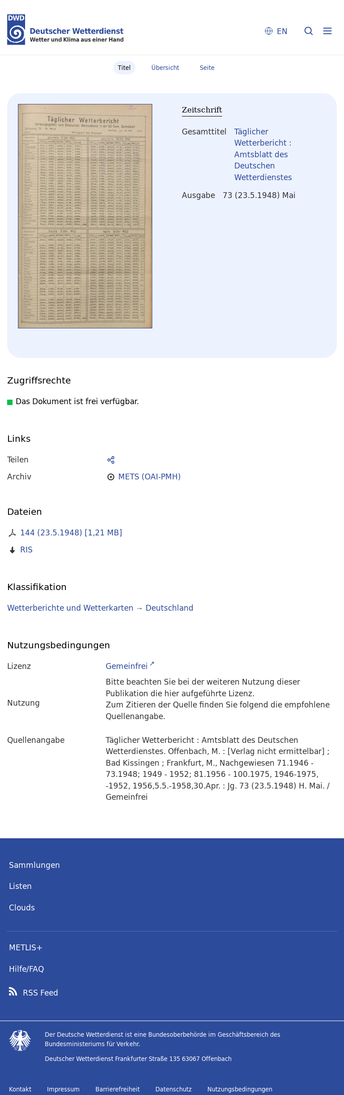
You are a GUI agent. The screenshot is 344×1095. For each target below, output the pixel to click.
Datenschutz (173, 1089)
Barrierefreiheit (117, 1089)
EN (282, 31)
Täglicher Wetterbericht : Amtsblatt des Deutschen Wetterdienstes (263, 154)
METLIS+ (26, 947)
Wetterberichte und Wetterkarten (70, 607)
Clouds (22, 907)
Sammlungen (34, 864)
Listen (20, 885)
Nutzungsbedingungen (239, 1089)
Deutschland (170, 607)
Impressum (63, 1089)
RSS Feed (40, 992)
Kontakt (20, 1089)
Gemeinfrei (127, 666)
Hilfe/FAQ (26, 968)
